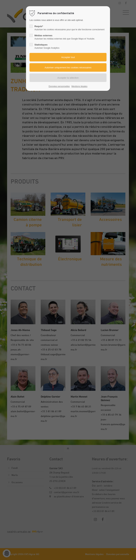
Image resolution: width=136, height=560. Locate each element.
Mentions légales (79, 86)
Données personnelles (59, 86)
